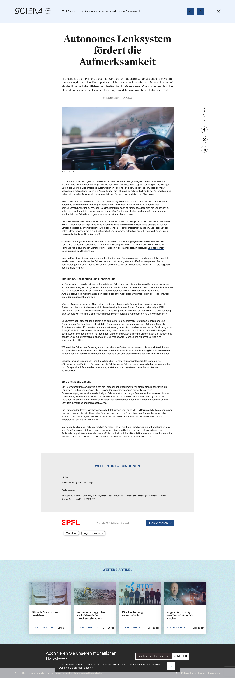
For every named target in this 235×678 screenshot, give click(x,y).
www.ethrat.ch (36, 672)
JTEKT (65, 220)
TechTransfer (69, 11)
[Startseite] (36, 11)
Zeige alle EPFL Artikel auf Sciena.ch (113, 523)
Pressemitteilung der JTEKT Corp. (77, 483)
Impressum (214, 672)
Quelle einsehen (158, 523)
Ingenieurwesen (93, 533)
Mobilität (71, 533)
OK (171, 666)
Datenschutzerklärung (193, 672)
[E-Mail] (153, 656)
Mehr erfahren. (86, 667)
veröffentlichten (156, 244)
